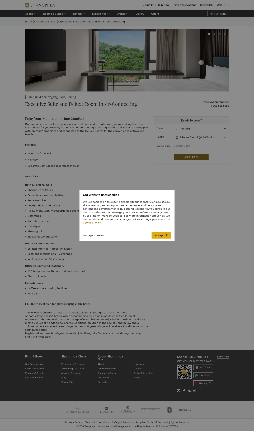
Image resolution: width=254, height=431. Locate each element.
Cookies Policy (92, 222)
